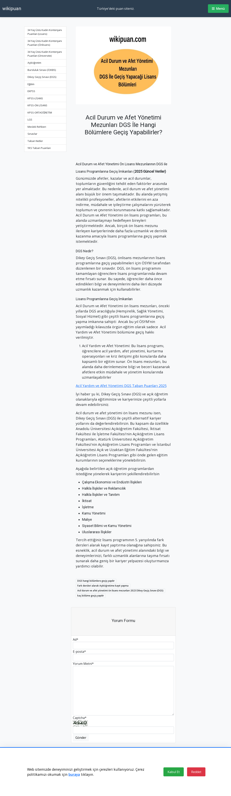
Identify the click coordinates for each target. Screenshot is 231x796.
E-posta (79, 651)
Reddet (196, 772)
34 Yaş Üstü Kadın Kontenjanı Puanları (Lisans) (45, 32)
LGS (30, 119)
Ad (75, 639)
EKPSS (31, 91)
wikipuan (11, 8)
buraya (74, 774)
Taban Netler (35, 141)
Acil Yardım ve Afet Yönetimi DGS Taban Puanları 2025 (121, 385)
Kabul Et (174, 772)
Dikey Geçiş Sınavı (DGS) (42, 77)
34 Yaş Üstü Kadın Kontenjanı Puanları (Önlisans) (45, 43)
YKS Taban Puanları (39, 148)
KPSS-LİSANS (35, 98)
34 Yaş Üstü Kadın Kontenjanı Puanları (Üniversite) (45, 53)
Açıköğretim (34, 62)
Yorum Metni (83, 663)
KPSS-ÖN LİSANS (37, 105)
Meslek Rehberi (37, 126)
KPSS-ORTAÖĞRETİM (40, 112)
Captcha (80, 718)
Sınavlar (32, 133)
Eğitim (31, 84)
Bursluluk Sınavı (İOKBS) (42, 70)
